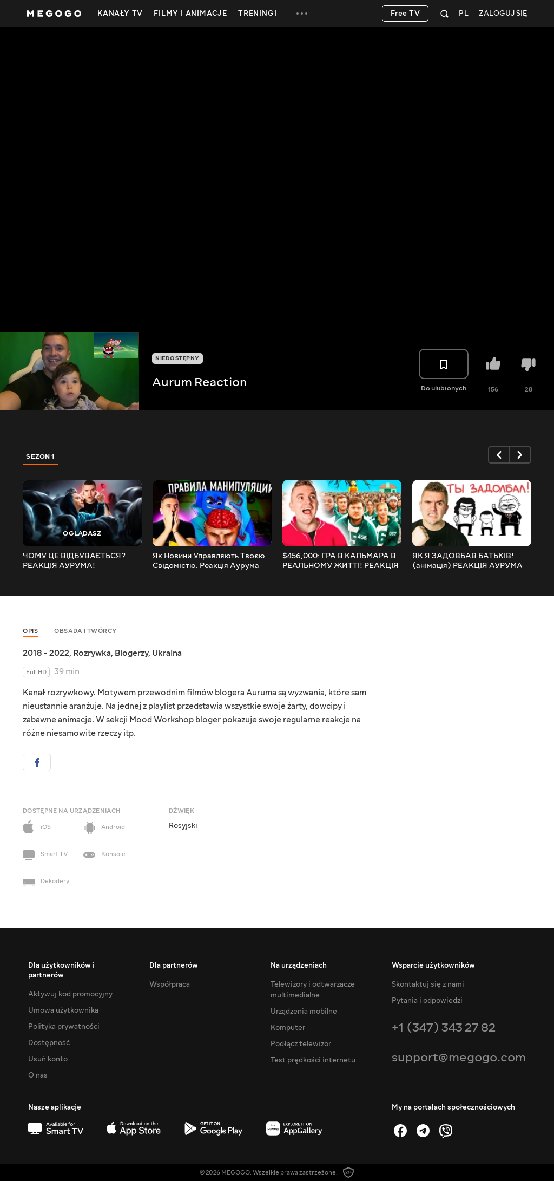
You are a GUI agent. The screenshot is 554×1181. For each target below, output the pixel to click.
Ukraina (167, 653)
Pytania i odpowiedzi (427, 1001)
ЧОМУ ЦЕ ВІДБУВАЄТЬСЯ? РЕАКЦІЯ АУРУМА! (74, 561)
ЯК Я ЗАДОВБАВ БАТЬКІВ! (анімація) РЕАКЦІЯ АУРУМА (467, 561)
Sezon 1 (40, 456)
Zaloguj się (503, 13)
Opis (30, 631)
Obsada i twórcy (85, 631)
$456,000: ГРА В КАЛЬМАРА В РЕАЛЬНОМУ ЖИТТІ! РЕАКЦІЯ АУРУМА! (340, 561)
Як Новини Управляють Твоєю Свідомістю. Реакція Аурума (209, 561)
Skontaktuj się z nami (428, 984)
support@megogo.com (459, 1057)
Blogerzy (131, 653)
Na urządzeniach (299, 965)
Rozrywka (92, 653)
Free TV (405, 13)
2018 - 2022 (46, 653)
